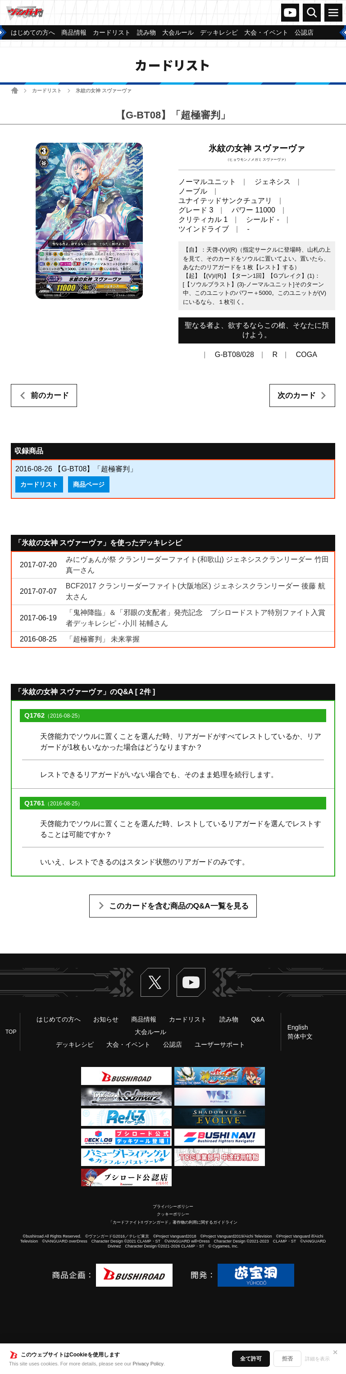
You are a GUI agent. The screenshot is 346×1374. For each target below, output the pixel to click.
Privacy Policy (148, 1363)
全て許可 (251, 1359)
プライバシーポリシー (173, 1206)
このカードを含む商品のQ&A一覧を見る (179, 906)
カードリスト (47, 90)
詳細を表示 (317, 1358)
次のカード (297, 395)
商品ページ (89, 484)
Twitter (155, 982)
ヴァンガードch (290, 13)
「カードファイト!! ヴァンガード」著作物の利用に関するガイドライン (173, 1222)
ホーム (14, 90)
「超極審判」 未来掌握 (103, 639)
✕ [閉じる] (335, 1352)
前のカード (50, 395)
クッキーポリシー (173, 1214)
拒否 (287, 1359)
